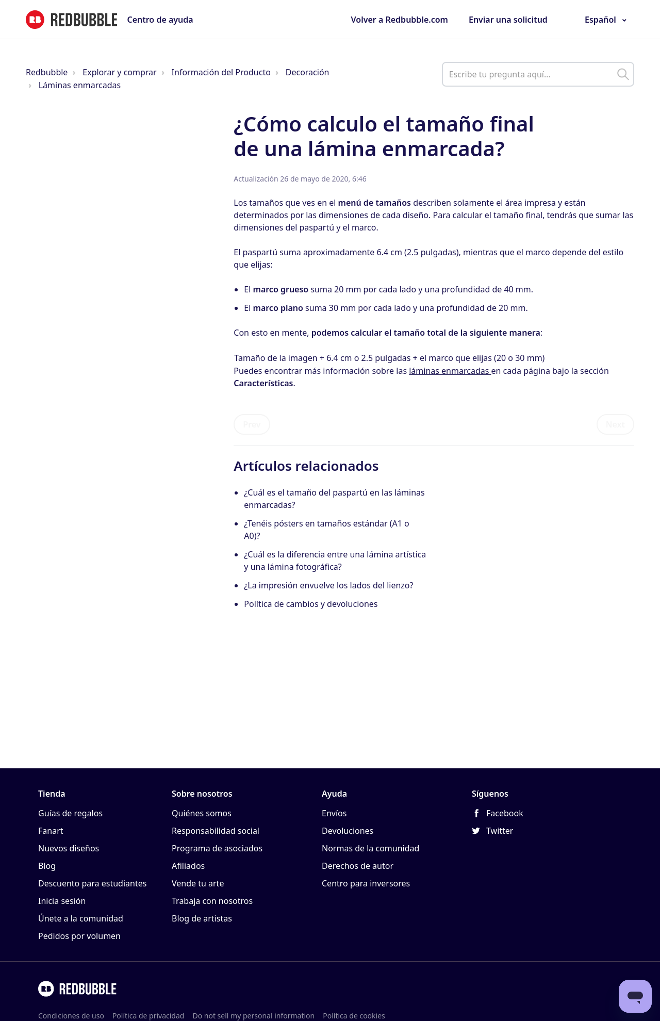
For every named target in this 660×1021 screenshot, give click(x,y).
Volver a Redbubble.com (399, 19)
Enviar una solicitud (508, 19)
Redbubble (47, 72)
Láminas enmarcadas (80, 85)
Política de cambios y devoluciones (310, 604)
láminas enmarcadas (450, 370)
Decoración (307, 72)
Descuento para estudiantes (92, 883)
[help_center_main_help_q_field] (538, 74)
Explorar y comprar (119, 72)
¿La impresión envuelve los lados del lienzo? (328, 585)
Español (600, 19)
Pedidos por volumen (79, 936)
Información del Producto (221, 72)
